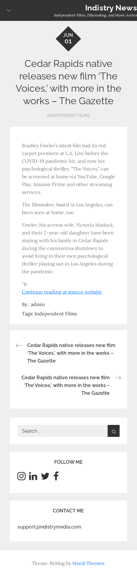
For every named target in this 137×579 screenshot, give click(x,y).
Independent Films (68, 115)
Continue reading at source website (62, 292)
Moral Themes (88, 563)
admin (38, 304)
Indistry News (111, 7)
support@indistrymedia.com (49, 527)
